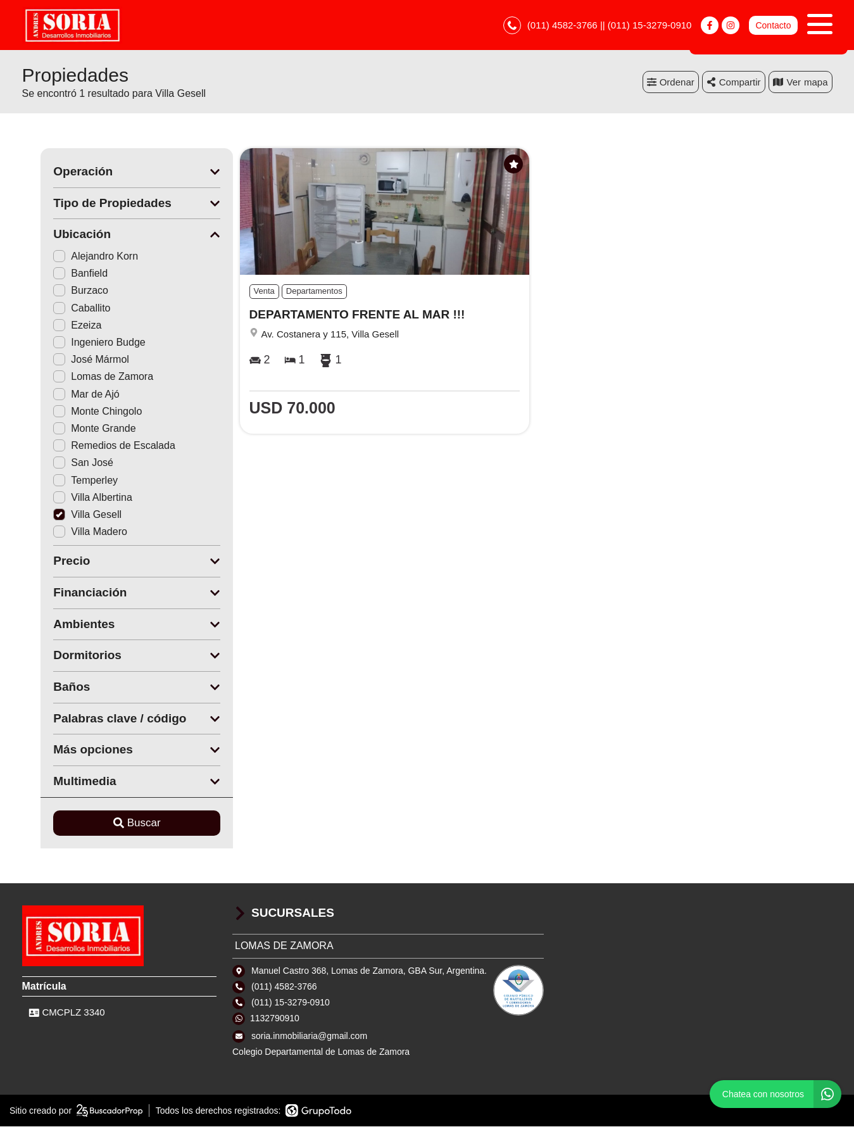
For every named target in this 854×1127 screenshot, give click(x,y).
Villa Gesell (69, 515)
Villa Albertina (74, 497)
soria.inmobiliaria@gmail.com (309, 1036)
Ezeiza (59, 326)
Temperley (67, 480)
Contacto (773, 25)
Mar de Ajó (68, 394)
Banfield (62, 274)
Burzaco (62, 291)
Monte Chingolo (79, 412)
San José (65, 463)
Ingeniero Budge (81, 343)
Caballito (63, 308)
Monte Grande (76, 429)
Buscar (118, 823)
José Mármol (73, 360)
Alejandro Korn (77, 257)
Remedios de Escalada (96, 446)
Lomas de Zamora (85, 377)
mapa (800, 82)
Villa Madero (72, 532)
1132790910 (274, 1019)
